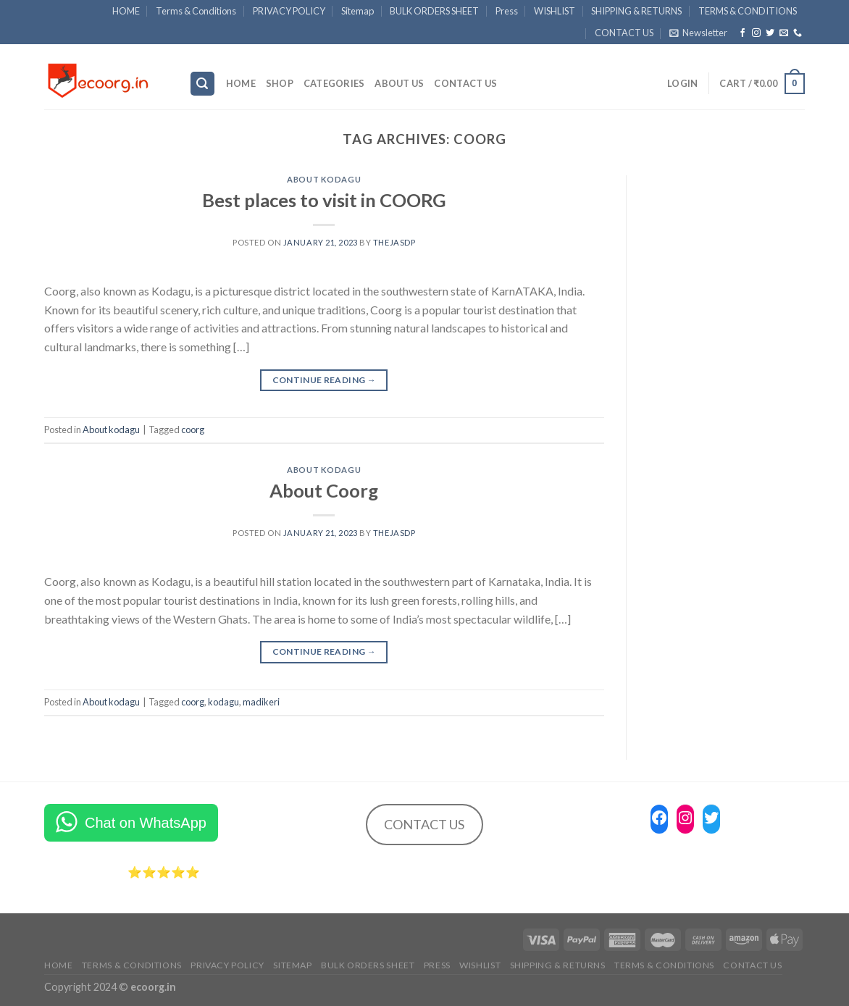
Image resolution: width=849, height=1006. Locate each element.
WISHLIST (554, 11)
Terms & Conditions (196, 11)
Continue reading (324, 380)
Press (506, 11)
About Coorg (323, 490)
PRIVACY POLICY (289, 11)
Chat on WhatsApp (145, 823)
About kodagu (324, 179)
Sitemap (357, 11)
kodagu (223, 702)
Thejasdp (394, 242)
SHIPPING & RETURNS (636, 11)
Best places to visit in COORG (324, 200)
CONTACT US (624, 32)
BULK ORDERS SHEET (434, 11)
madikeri (261, 702)
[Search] (203, 84)
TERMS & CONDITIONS (747, 11)
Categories (334, 83)
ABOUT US (399, 83)
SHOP (279, 83)
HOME (126, 11)
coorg (192, 429)
